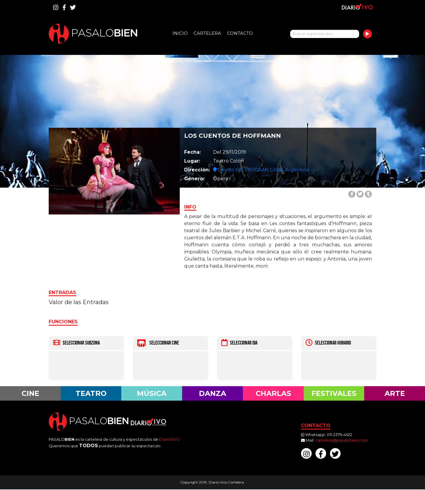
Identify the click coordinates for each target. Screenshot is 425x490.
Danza (212, 393)
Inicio (180, 33)
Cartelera (207, 33)
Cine (30, 393)
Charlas (273, 393)
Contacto (240, 33)
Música (151, 393)
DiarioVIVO (169, 439)
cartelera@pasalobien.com (341, 440)
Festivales (333, 393)
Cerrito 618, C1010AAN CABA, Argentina (261, 170)
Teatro (91, 393)
